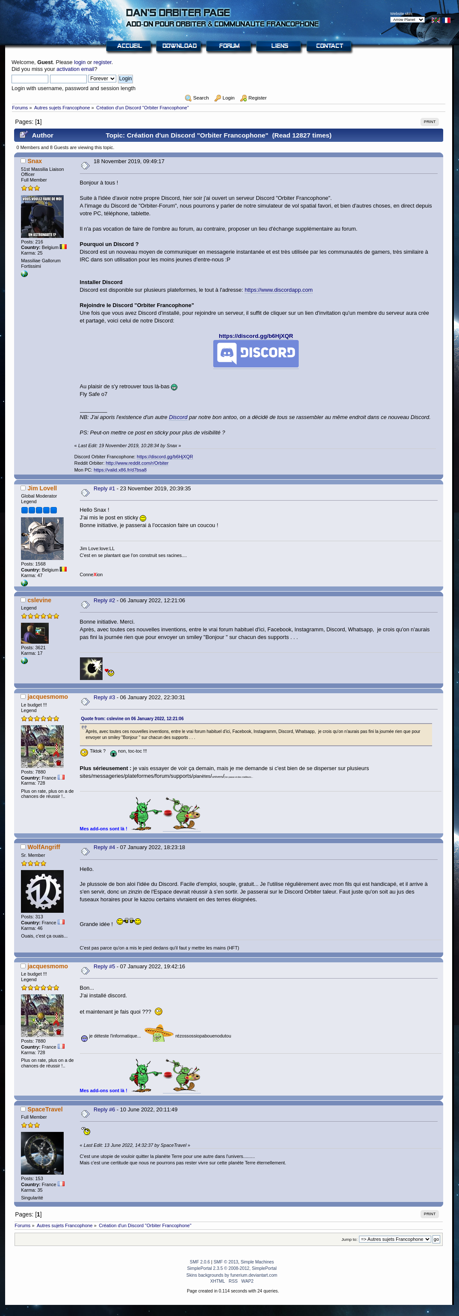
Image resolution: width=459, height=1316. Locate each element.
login (79, 62)
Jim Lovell (42, 488)
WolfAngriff (43, 847)
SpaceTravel (44, 1109)
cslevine (39, 600)
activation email (75, 69)
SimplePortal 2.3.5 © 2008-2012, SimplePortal (232, 1268)
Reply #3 (104, 697)
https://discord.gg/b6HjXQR (256, 336)
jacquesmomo (47, 696)
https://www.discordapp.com (278, 290)
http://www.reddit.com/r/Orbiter (137, 463)
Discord (178, 417)
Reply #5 (104, 966)
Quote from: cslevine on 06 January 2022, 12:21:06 (132, 718)
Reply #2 (104, 600)
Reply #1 (104, 488)
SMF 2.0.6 (200, 1262)
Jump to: (349, 1239)
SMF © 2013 (226, 1262)
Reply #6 (104, 1109)
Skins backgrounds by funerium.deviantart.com (231, 1275)
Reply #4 (104, 847)
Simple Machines (257, 1262)
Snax (34, 161)
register (103, 62)
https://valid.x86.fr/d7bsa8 (120, 469)
